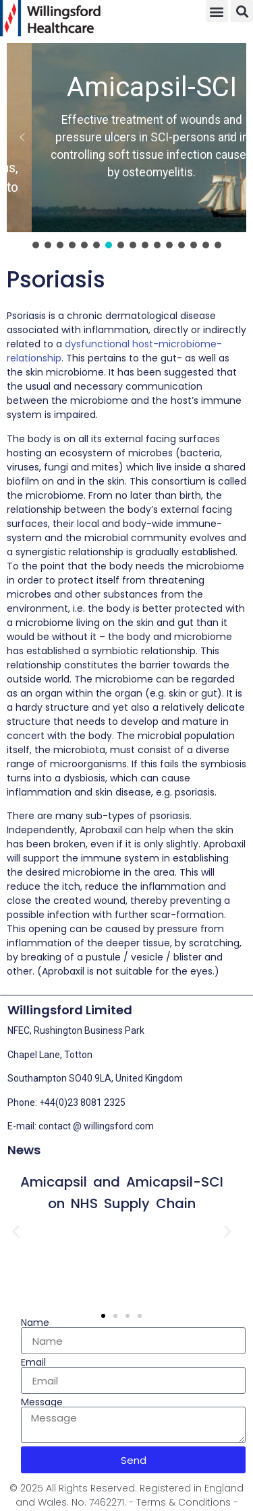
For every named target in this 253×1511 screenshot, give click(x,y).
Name (35, 1322)
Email (33, 1362)
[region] (126, 147)
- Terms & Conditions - (183, 1502)
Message (42, 1402)
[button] (217, 11)
